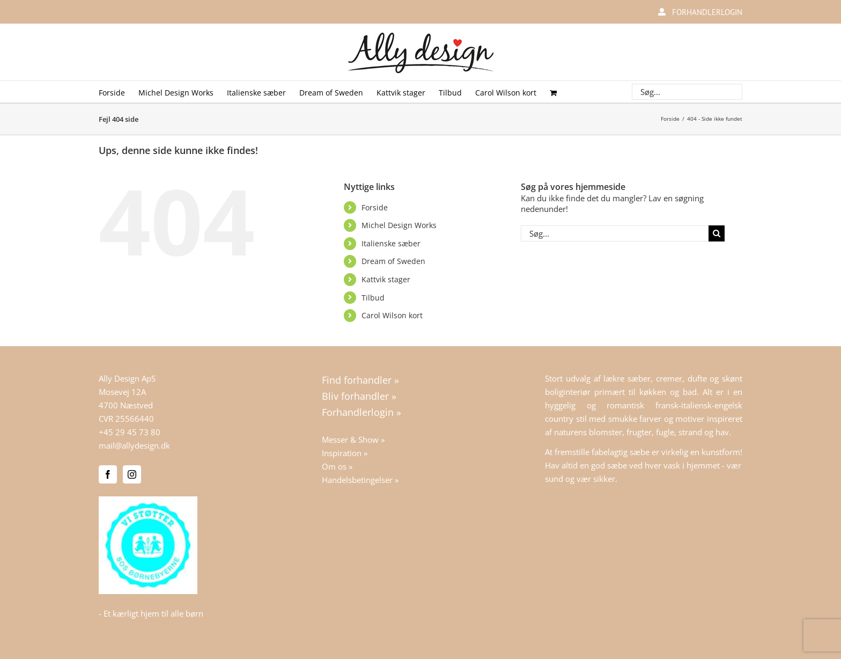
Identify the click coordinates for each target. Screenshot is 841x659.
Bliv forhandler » (359, 396)
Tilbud (373, 297)
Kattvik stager (386, 279)
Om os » (337, 466)
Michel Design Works (399, 225)
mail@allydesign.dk (134, 445)
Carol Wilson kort (392, 315)
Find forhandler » (360, 380)
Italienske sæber (391, 243)
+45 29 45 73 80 (129, 432)
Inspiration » (344, 453)
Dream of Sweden (393, 261)
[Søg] (717, 233)
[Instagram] (132, 474)
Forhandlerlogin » (361, 412)
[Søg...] (615, 233)
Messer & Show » (353, 439)
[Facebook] (108, 474)
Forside (375, 207)
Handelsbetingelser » (360, 479)
